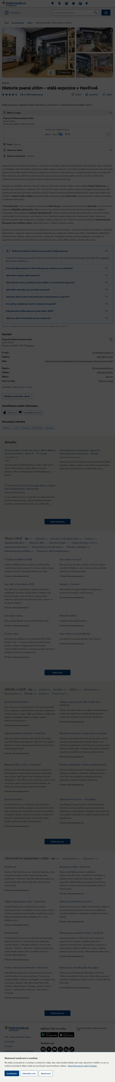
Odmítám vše (29, 1073)
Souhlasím (12, 1073)
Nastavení (46, 1073)
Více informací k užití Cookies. (82, 1066)
